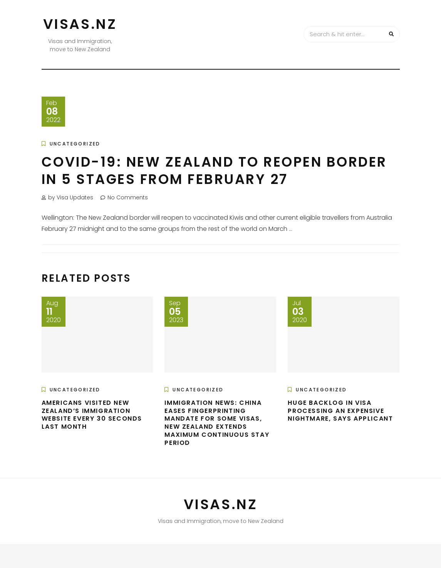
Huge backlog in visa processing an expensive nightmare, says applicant (340, 410)
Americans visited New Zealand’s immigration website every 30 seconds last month (92, 414)
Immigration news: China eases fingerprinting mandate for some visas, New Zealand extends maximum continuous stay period (216, 422)
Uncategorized (75, 143)
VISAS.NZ (80, 24)
